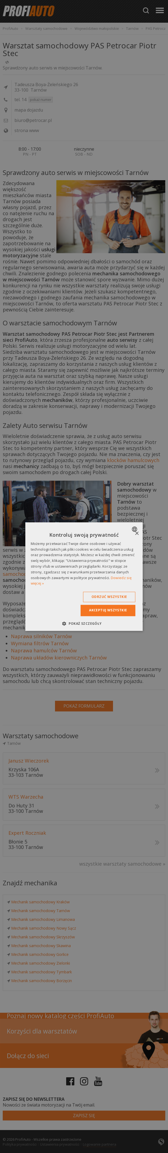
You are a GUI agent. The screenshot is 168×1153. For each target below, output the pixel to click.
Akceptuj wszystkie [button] (108, 610)
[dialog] (84, 576)
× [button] (137, 534)
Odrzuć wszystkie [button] (109, 597)
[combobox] (135, 529)
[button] (84, 623)
